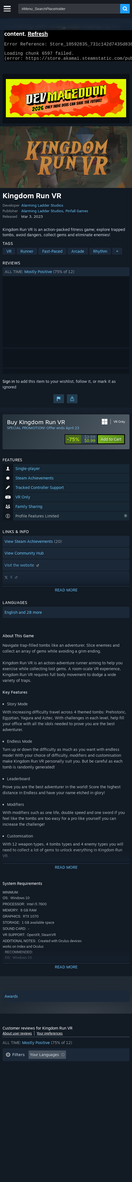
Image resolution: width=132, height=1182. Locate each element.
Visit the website (22, 568)
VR (8, 254)
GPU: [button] (29, 1083)
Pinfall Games (76, 214)
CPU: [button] (10, 1083)
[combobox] (69, 8)
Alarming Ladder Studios (42, 208)
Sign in (9, 384)
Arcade (77, 254)
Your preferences (50, 1037)
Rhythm (100, 254)
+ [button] (117, 254)
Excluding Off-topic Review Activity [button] (38, 1066)
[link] (81, 442)
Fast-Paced (52, 254)
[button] (66, 275)
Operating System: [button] (88, 1075)
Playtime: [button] (89, 1066)
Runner (26, 254)
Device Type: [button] (57, 1083)
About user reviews (17, 1037)
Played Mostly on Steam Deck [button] (33, 1075)
